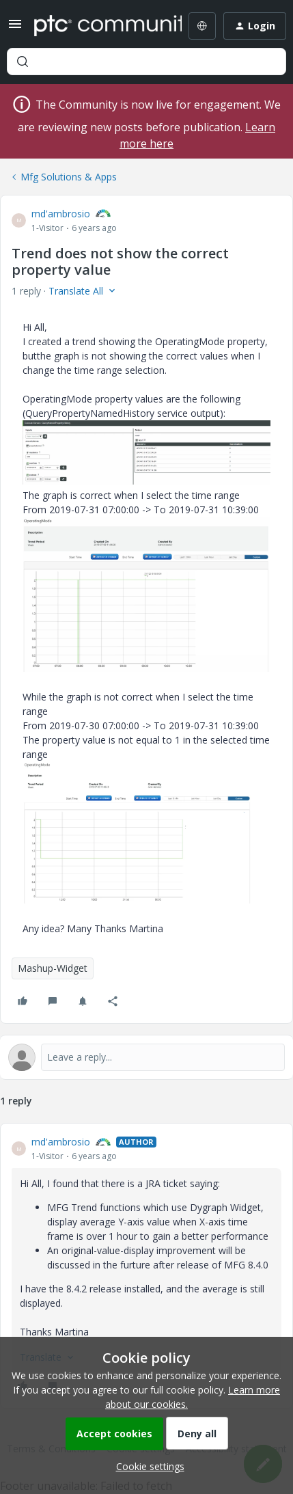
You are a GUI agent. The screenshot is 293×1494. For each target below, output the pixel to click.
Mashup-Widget (52, 968)
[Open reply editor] (146, 1057)
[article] (146, 1266)
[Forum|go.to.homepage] (98, 26)
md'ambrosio (60, 213)
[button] (15, 28)
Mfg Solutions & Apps (68, 176)
